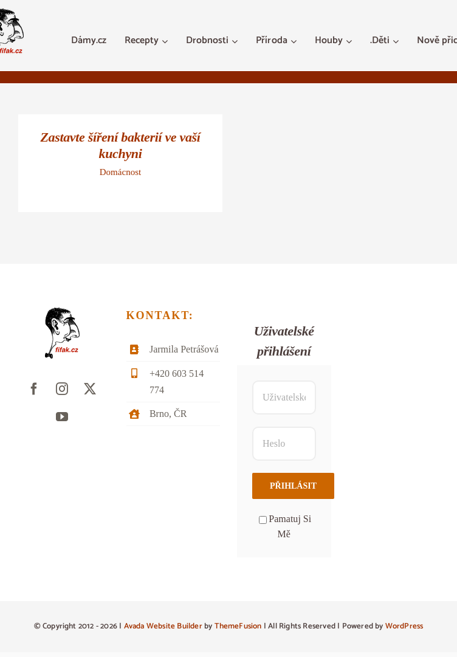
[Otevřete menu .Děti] (397, 41)
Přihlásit (293, 485)
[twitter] (90, 389)
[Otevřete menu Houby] (350, 41)
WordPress (404, 626)
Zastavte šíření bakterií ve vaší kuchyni (120, 145)
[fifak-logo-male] (62, 312)
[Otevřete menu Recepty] (166, 41)
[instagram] (62, 389)
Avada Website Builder (163, 626)
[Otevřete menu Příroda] (295, 41)
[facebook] (34, 389)
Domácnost (121, 172)
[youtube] (62, 417)
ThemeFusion (238, 626)
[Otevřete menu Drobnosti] (236, 41)
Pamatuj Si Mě (285, 527)
